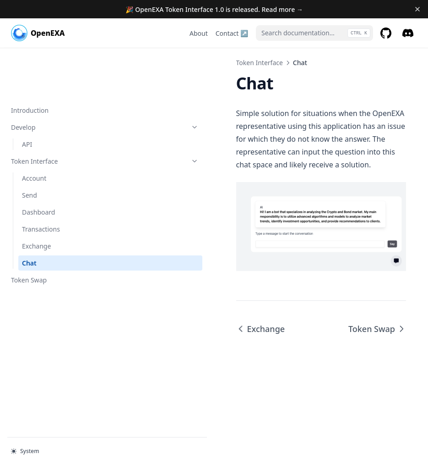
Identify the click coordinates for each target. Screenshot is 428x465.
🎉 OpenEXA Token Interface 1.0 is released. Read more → (214, 9)
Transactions (41, 181)
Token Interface (56, 113)
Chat (29, 215)
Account (34, 130)
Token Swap (29, 232)
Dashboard (38, 164)
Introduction (30, 62)
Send (29, 147)
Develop (56, 79)
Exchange (36, 198)
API (27, 96)
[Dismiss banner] (417, 9)
